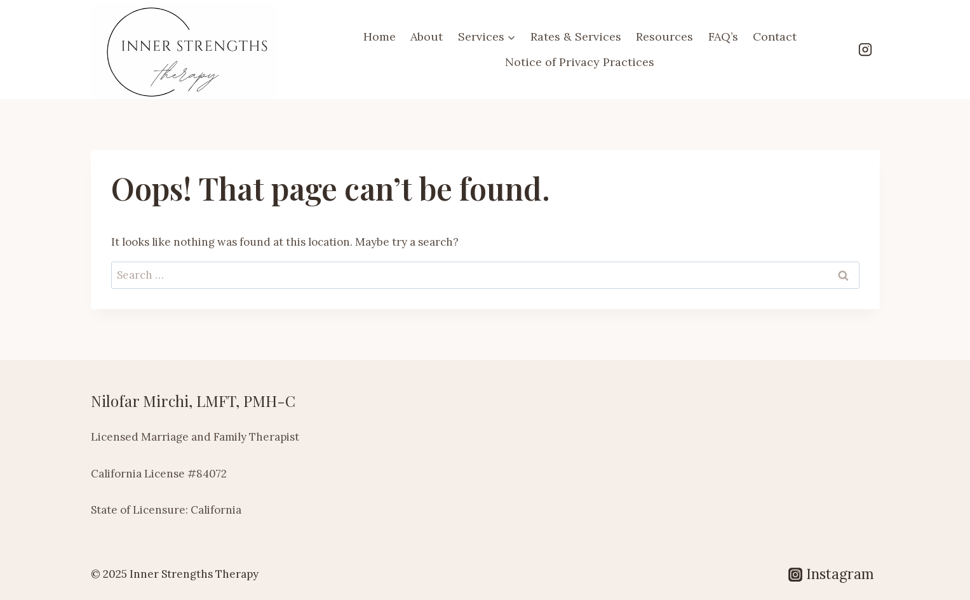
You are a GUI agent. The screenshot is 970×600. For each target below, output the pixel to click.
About (426, 36)
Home (379, 36)
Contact (775, 36)
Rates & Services (575, 36)
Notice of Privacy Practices (579, 62)
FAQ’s (723, 36)
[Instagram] (865, 49)
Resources (664, 36)
